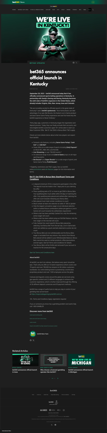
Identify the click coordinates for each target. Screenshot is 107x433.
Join (93, 2)
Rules (33, 394)
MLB (54, 9)
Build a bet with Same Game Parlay (38, 318)
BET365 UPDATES (37, 63)
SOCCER (48, 9)
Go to (53, 6)
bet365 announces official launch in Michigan (80, 371)
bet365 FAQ (46, 394)
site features (49, 169)
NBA (85, 9)
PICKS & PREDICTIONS (37, 9)
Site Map (73, 394)
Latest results (33, 322)
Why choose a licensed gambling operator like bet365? (52, 371)
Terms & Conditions (65, 394)
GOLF (63, 9)
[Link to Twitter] (76, 63)
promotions (38, 169)
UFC (58, 9)
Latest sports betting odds (36, 315)
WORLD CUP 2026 (23, 9)
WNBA (68, 9)
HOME (14, 9)
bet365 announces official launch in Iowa (24, 371)
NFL (80, 9)
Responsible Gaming (55, 394)
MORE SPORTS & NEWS (46, 367)
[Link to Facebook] (73, 63)
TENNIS (75, 9)
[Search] (93, 10)
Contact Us (39, 394)
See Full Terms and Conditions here (42, 252)
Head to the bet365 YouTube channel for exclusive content (43, 326)
